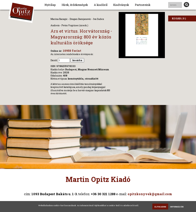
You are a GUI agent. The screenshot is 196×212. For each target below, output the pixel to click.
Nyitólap (50, 5)
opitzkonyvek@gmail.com (150, 194)
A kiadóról (100, 5)
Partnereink (142, 5)
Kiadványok (121, 5)
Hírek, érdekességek (75, 5)
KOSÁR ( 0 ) (179, 18)
